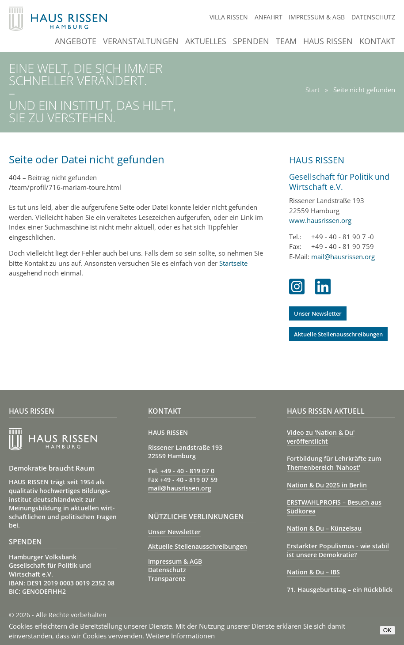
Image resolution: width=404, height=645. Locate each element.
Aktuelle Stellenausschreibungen (338, 334)
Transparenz (167, 578)
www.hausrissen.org (320, 220)
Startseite (233, 263)
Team (286, 41)
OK (387, 630)
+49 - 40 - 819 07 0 (187, 471)
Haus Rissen (328, 41)
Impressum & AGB (317, 17)
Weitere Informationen (180, 635)
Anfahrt (268, 17)
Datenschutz (373, 17)
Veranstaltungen (141, 41)
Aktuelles (205, 41)
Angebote (75, 41)
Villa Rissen (229, 17)
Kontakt (377, 41)
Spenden (251, 41)
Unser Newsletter (318, 313)
